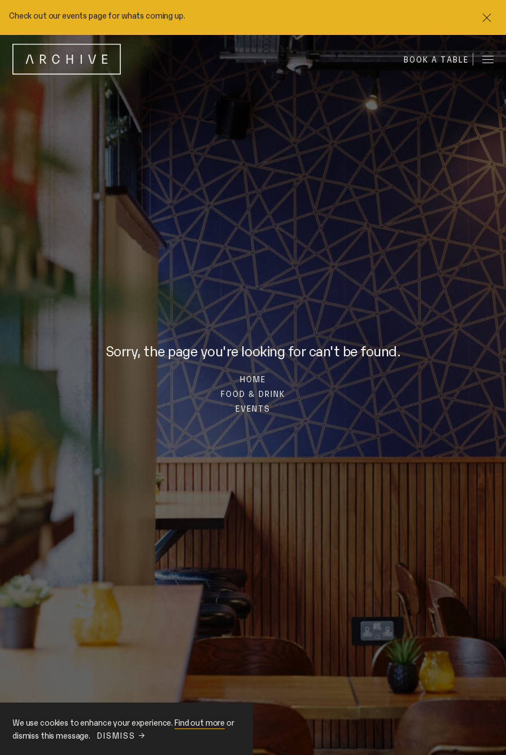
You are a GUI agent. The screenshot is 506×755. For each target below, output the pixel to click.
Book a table (436, 59)
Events (253, 408)
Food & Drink (253, 393)
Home (253, 378)
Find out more (200, 722)
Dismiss (121, 735)
